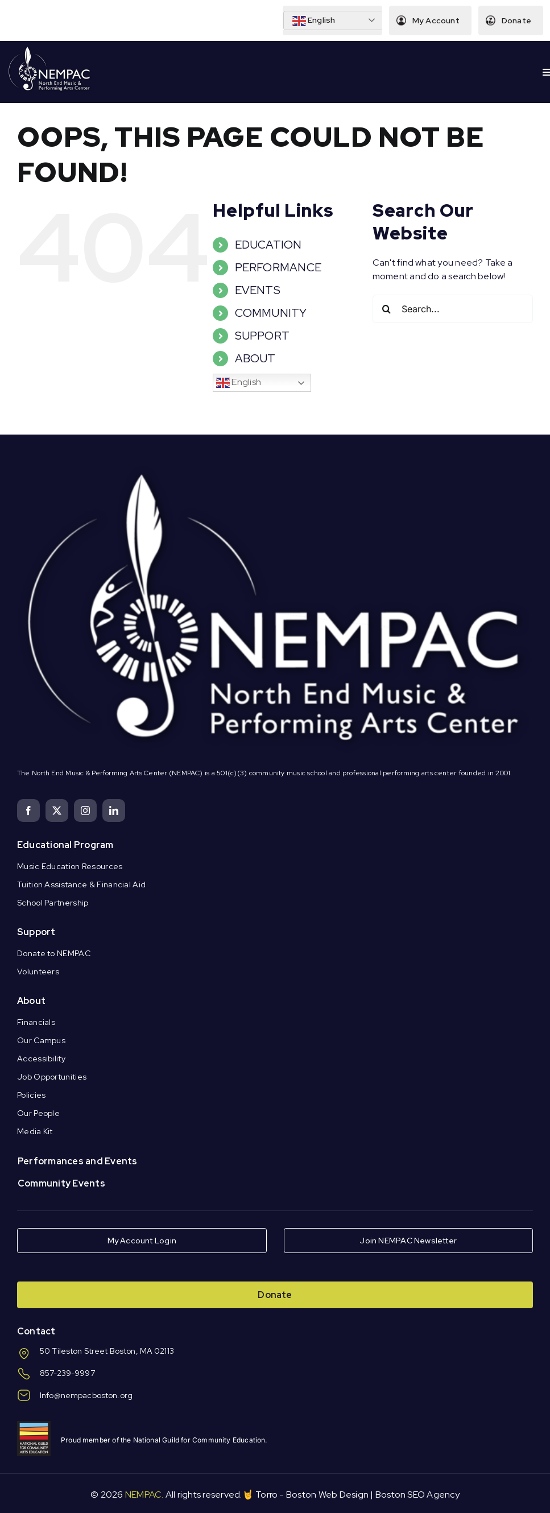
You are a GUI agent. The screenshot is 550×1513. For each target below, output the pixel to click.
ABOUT (255, 358)
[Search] (387, 309)
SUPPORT (262, 335)
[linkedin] (113, 810)
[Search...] (453, 309)
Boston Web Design (327, 1494)
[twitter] (57, 810)
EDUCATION (268, 244)
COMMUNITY (271, 312)
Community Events (61, 1183)
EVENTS (257, 290)
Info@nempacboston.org (86, 1395)
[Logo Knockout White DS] (49, 49)
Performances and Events (78, 1161)
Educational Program (65, 845)
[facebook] (28, 810)
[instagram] (85, 810)
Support (36, 932)
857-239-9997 (67, 1373)
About (31, 1001)
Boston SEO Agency (417, 1494)
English (314, 21)
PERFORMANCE (278, 267)
